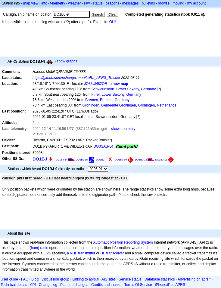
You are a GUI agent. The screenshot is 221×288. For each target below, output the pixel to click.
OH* (112, 22)
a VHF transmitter (81, 253)
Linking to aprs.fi (85, 279)
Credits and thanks (106, 285)
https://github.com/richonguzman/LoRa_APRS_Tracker (76, 78)
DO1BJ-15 (82, 159)
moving (178, 3)
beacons (112, 3)
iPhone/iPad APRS (170, 285)
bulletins (148, 3)
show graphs (67, 61)
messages (130, 3)
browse (164, 3)
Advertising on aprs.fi (194, 279)
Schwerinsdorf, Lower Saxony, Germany (124, 89)
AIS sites (108, 279)
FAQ (24, 279)
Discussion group (55, 279)
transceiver (115, 253)
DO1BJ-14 (61, 159)
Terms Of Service (138, 285)
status (97, 3)
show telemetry (123, 129)
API (33, 285)
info (44, 3)
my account (196, 3)
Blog (35, 279)
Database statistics (160, 279)
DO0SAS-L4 (103, 146)
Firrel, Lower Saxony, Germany (116, 94)
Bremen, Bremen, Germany (107, 100)
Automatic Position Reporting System (123, 242)
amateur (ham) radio (31, 248)
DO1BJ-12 (141, 159)
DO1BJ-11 (161, 159)
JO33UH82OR (95, 84)
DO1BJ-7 (101, 159)
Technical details (14, 285)
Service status (130, 279)
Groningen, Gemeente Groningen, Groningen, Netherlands (129, 105)
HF (103, 253)
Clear (112, 14)
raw (87, 3)
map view (31, 3)
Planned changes (74, 285)
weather (74, 3)
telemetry (57, 3)
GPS (47, 253)
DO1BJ (40, 159)
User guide (9, 279)
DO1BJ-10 (121, 159)
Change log (48, 285)
